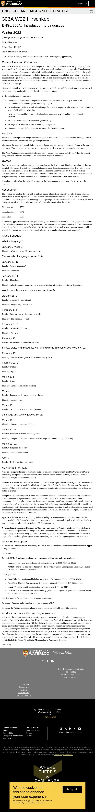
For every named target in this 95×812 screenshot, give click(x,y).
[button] (82, 3)
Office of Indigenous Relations (63, 755)
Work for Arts (23, 693)
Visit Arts (24, 690)
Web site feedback (24, 695)
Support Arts (24, 687)
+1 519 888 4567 (49, 717)
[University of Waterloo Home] (11, 3)
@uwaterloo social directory (70, 732)
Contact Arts (24, 684)
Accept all (72, 789)
